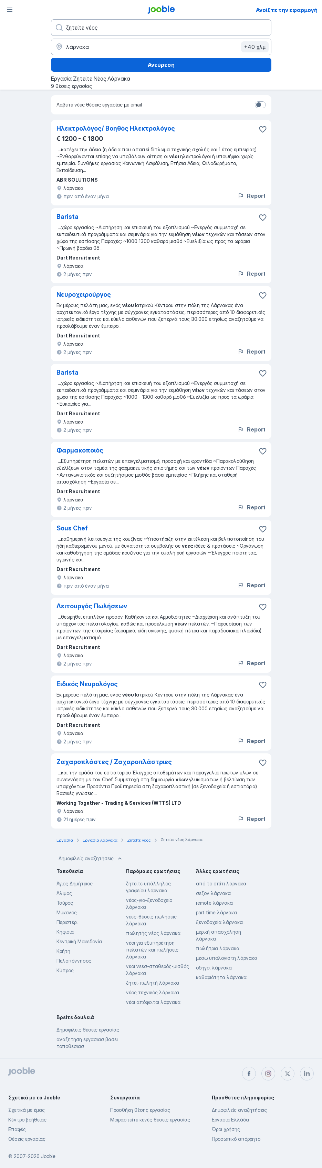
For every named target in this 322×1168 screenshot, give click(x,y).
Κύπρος (65, 970)
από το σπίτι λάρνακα (221, 883)
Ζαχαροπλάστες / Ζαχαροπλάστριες (114, 761)
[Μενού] (10, 10)
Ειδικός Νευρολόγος (87, 684)
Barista (67, 216)
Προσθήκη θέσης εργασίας (140, 1110)
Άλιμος (64, 893)
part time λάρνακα (216, 912)
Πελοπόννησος (73, 961)
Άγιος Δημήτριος (74, 883)
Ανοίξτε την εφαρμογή (287, 10)
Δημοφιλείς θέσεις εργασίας (87, 1030)
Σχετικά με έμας (26, 1110)
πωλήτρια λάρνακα (217, 948)
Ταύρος (64, 903)
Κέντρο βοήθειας (27, 1120)
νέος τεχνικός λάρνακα (152, 992)
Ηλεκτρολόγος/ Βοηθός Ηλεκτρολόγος (115, 128)
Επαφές (17, 1129)
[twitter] (287, 1073)
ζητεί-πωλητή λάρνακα (152, 983)
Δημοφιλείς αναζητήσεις (91, 858)
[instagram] (268, 1073)
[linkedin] (307, 1073)
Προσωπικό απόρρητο (236, 1139)
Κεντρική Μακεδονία (79, 941)
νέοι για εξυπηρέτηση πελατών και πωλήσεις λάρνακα (152, 949)
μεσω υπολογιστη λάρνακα (226, 958)
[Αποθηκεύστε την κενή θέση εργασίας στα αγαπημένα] (263, 129)
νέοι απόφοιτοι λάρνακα (153, 1002)
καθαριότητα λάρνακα (221, 977)
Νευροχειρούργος (83, 294)
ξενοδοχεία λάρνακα (219, 922)
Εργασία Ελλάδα (230, 1120)
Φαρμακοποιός (79, 450)
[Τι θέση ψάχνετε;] (161, 27)
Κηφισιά (65, 932)
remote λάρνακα (214, 903)
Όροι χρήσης (226, 1129)
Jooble (48, 1156)
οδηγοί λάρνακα (214, 968)
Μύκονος (66, 912)
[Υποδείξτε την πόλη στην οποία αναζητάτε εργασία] (161, 47)
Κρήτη (63, 951)
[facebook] (249, 1073)
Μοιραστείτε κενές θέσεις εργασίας (150, 1120)
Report (251, 195)
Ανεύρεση (161, 64)
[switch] (260, 104)
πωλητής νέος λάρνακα (153, 933)
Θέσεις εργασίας (26, 1139)
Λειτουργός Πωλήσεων (91, 606)
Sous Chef (72, 528)
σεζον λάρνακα (213, 893)
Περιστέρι (66, 922)
